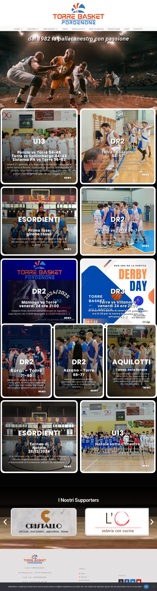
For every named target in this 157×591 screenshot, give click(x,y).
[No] (153, 586)
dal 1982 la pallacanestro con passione (78, 38)
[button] (5, 522)
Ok (146, 587)
